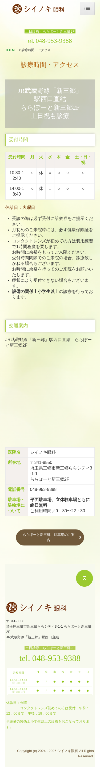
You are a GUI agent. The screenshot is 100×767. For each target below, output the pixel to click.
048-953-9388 (54, 40)
